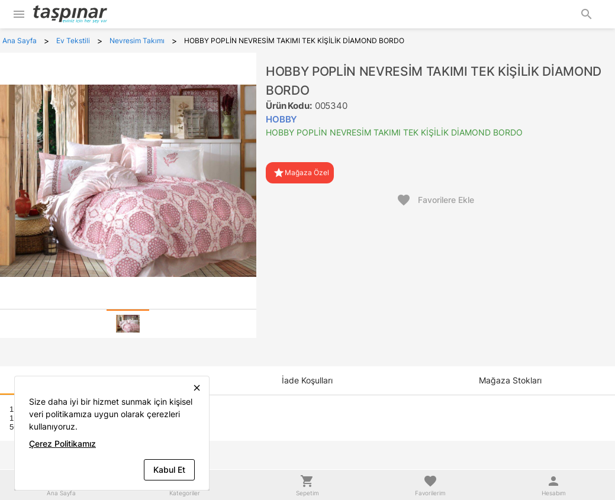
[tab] (128, 323)
